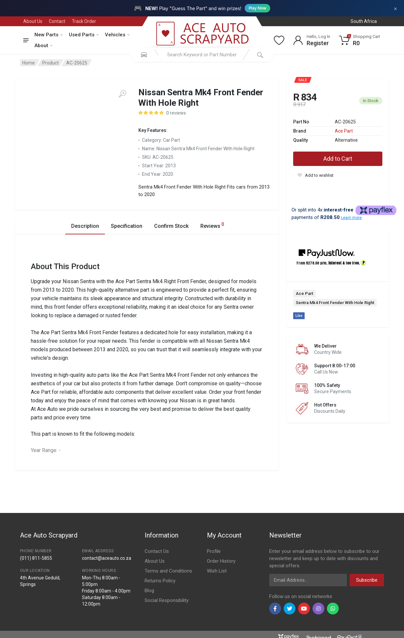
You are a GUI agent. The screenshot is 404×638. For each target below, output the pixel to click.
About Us (32, 21)
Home (28, 62)
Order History (221, 561)
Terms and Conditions (168, 571)
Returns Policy (160, 581)
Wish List (217, 571)
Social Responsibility (167, 600)
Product (50, 62)
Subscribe (366, 580)
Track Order (84, 21)
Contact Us (157, 551)
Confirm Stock (171, 226)
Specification (126, 226)
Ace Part (344, 131)
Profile (214, 551)
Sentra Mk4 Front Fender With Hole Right (335, 302)
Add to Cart (337, 158)
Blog (149, 590)
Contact (57, 21)
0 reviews (176, 113)
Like (298, 316)
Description (85, 226)
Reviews (212, 225)
